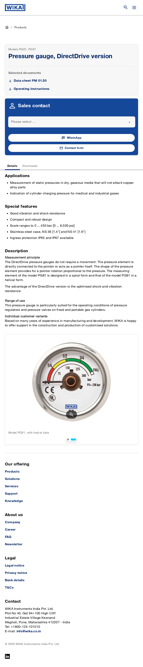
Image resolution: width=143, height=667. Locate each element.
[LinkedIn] (7, 656)
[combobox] (71, 121)
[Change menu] (134, 7)
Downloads (29, 166)
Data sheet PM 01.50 (30, 81)
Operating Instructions (31, 89)
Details (12, 166)
